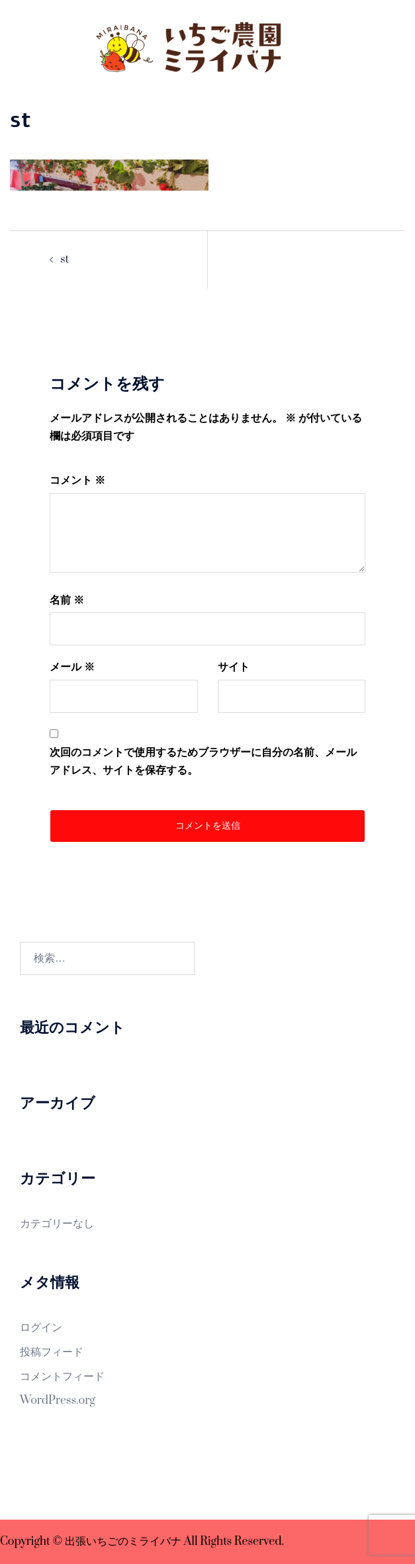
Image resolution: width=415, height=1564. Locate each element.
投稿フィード (51, 1352)
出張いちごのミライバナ (124, 1541)
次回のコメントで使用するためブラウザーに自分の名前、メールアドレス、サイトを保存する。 (203, 761)
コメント (77, 480)
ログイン (41, 1327)
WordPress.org (57, 1400)
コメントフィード (62, 1376)
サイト (234, 667)
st (64, 259)
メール (72, 667)
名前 (67, 600)
